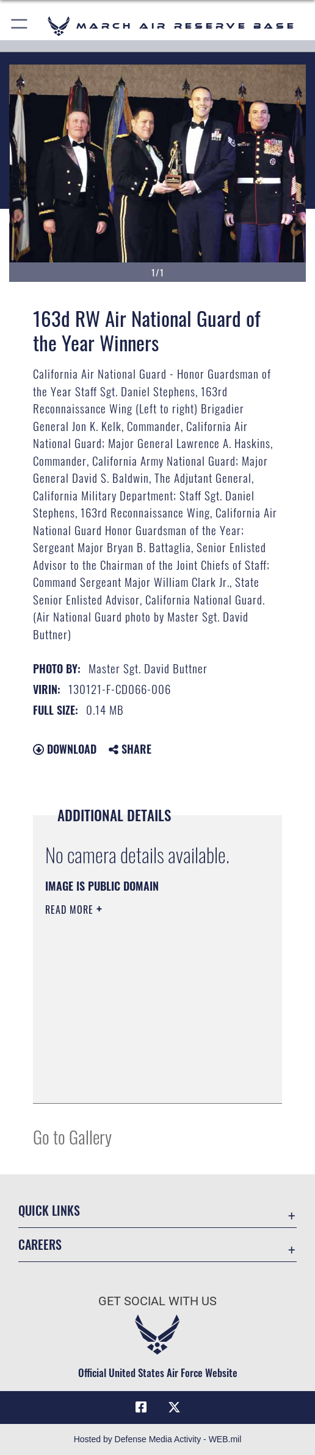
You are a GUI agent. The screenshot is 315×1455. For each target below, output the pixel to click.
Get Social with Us (157, 1301)
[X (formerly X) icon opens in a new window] (174, 1407)
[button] (20, 26)
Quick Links (49, 1210)
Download (64, 749)
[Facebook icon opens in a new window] (141, 1407)
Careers (40, 1244)
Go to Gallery (72, 1136)
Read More (70, 909)
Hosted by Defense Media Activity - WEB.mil (158, 1439)
